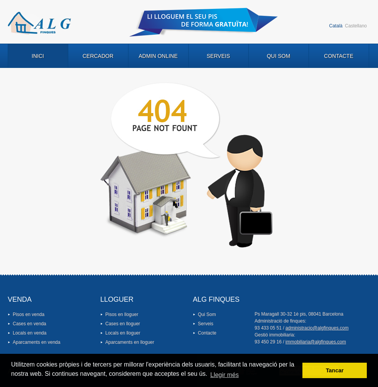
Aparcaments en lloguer (129, 342)
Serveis (218, 56)
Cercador (98, 56)
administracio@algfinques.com (317, 328)
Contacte (338, 56)
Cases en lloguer (122, 323)
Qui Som (278, 56)
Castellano (356, 26)
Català (336, 26)
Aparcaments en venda (36, 342)
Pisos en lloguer (121, 314)
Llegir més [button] (224, 375)
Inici (38, 56)
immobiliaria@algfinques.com (315, 342)
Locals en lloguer (122, 333)
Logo (39, 23)
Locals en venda (29, 333)
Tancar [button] (335, 370)
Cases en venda (29, 323)
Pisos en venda (28, 314)
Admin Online (157, 56)
